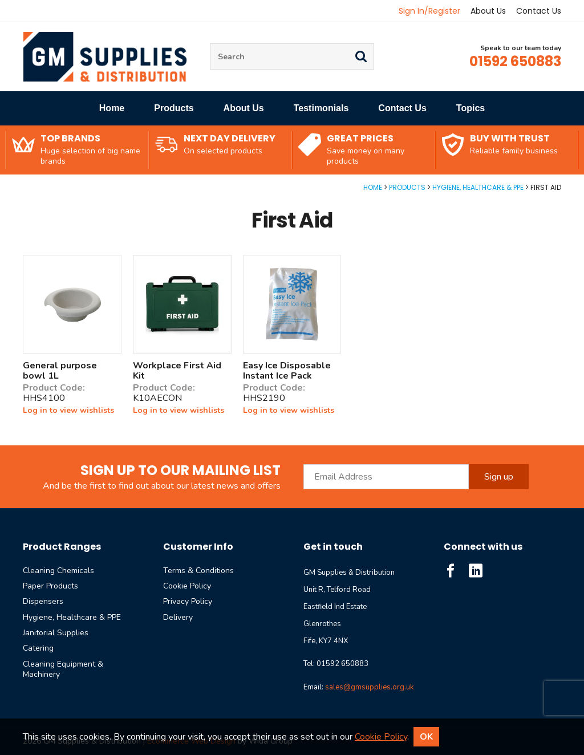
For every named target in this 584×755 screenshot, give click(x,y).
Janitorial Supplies (55, 632)
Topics (470, 108)
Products (173, 108)
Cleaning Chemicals (58, 570)
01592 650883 (515, 61)
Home (111, 108)
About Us (488, 11)
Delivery (178, 617)
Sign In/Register (429, 11)
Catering (38, 648)
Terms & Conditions (198, 570)
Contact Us (538, 11)
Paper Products (50, 586)
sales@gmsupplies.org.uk (369, 687)
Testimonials (321, 108)
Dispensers (43, 601)
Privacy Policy (187, 601)
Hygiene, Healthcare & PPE (478, 187)
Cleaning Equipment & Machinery (63, 669)
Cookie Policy (187, 586)
